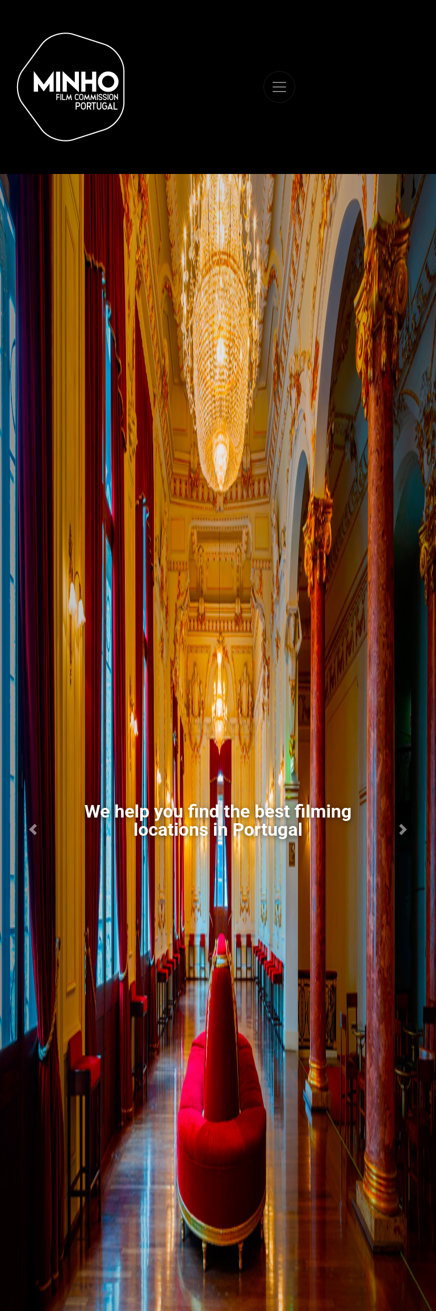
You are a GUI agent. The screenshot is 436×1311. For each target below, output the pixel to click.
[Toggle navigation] (279, 87)
